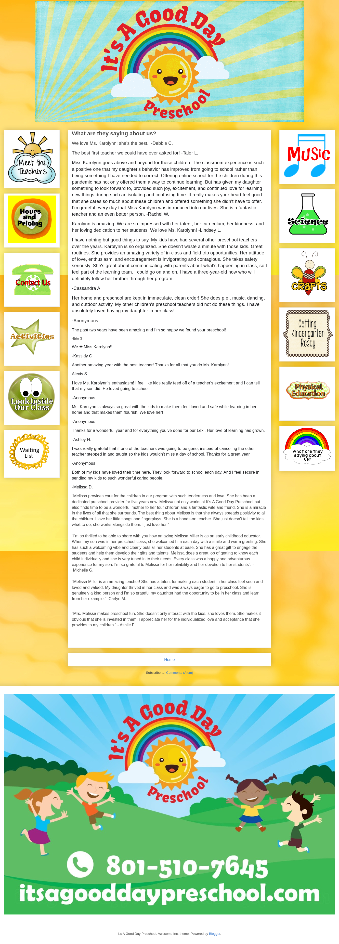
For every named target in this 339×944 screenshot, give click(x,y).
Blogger (214, 934)
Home (169, 659)
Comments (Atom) (179, 673)
